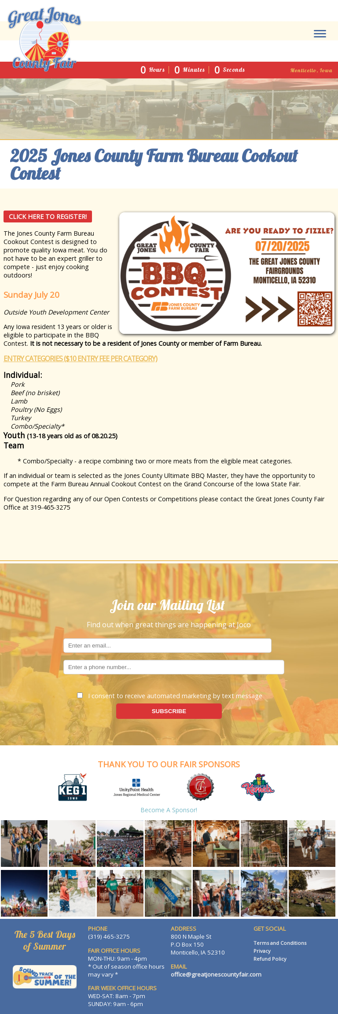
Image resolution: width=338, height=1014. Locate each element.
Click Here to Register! (48, 216)
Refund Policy (270, 958)
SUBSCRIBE (169, 711)
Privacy (262, 950)
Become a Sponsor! (168, 810)
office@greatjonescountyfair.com (216, 974)
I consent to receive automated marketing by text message (169, 696)
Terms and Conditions (280, 943)
